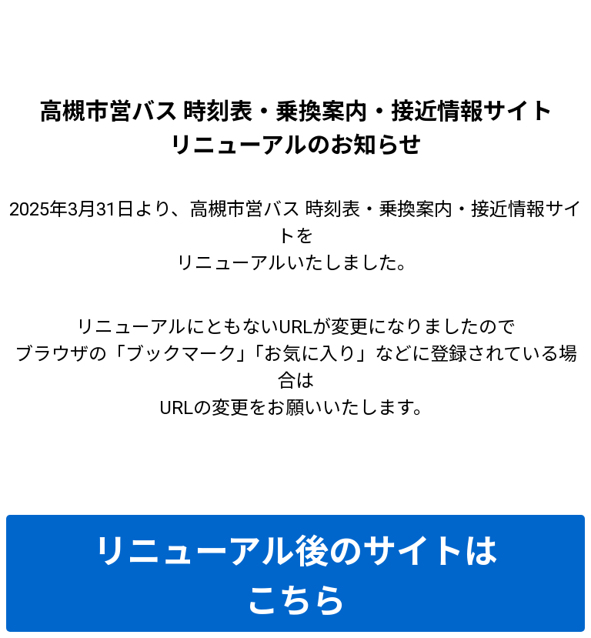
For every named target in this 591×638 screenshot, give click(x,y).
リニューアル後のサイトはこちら (295, 576)
